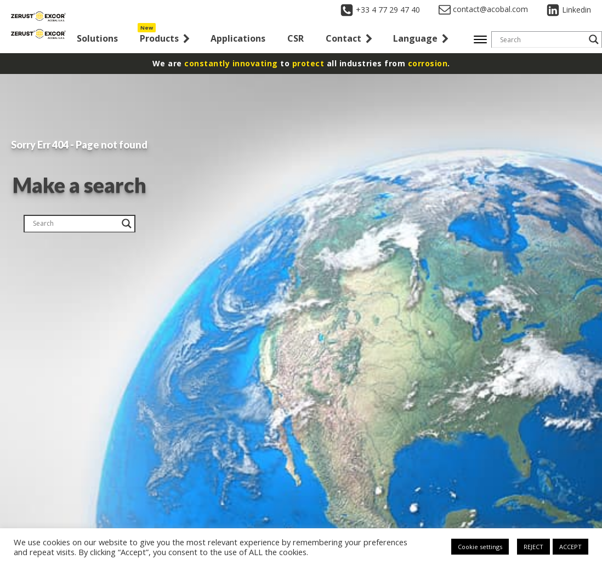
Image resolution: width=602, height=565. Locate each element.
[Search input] (541, 39)
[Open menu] (480, 39)
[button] (164, 39)
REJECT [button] (533, 547)
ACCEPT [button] (570, 547)
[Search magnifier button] (593, 39)
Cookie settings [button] (480, 547)
